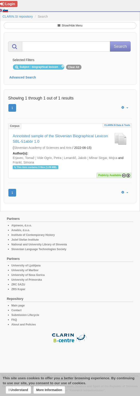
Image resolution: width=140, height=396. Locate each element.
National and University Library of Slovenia (39, 244)
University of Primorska (26, 279)
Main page (18, 305)
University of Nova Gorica (28, 275)
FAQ (14, 319)
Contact (16, 310)
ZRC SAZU (18, 284)
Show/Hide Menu (70, 25)
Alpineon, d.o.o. (21, 225)
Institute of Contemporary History (33, 235)
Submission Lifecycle (25, 315)
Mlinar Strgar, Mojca (103, 158)
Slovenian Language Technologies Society (38, 249)
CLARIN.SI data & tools (117, 125)
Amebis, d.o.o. (20, 230)
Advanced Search (22, 77)
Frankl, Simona (23, 162)
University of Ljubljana (26, 265)
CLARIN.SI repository (17, 16)
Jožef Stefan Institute (25, 239)
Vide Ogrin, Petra (49, 158)
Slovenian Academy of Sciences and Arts (42, 147)
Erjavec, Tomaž (23, 158)
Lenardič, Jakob (75, 158)
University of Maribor (25, 270)
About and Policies (23, 324)
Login (7, 4)
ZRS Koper (18, 289)
